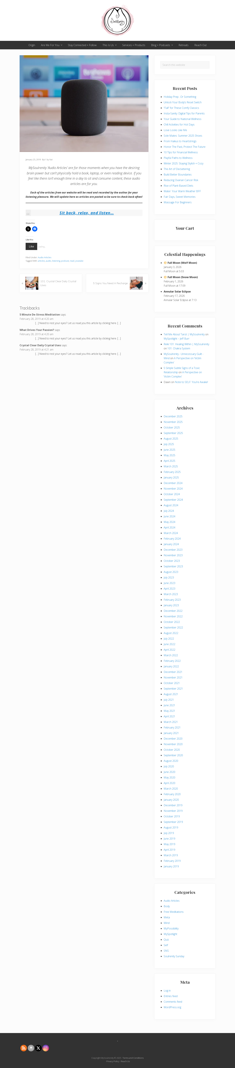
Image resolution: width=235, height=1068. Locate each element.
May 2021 (169, 711)
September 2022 (173, 627)
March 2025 (171, 466)
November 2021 (173, 677)
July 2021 (169, 699)
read (72, 260)
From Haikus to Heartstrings (180, 141)
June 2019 (169, 838)
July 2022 (169, 638)
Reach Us (125, 1061)
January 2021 (171, 733)
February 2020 (172, 794)
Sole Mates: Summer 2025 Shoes (183, 135)
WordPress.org (172, 1007)
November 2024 (173, 488)
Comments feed (173, 1001)
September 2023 (173, 566)
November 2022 (173, 616)
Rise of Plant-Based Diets (178, 185)
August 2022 (171, 633)
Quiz (166, 939)
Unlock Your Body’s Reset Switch (183, 102)
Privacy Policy (112, 1061)
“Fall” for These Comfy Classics (181, 108)
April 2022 (169, 649)
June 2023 (169, 583)
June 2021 (169, 705)
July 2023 (169, 577)
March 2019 (171, 855)
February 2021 (172, 727)
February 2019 (172, 861)
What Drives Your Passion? (37, 330)
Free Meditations (174, 912)
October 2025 (172, 427)
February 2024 (172, 538)
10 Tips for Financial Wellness (181, 152)
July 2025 (169, 444)
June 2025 (169, 449)
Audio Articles (44, 257)
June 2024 (169, 516)
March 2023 (171, 594)
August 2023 (171, 572)
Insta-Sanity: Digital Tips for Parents (184, 113)
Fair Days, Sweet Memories (180, 197)
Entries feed (171, 996)
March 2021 (171, 722)
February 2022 (172, 661)
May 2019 (169, 844)
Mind (167, 923)
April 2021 (169, 716)
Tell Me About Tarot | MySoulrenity (184, 334)
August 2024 (171, 505)
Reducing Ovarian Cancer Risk (181, 180)
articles (41, 260)
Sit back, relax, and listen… (87, 212)
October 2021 (172, 683)
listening (56, 260)
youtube (79, 260)
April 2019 (169, 849)
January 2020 (171, 799)
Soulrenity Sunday (174, 956)
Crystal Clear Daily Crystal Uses (40, 345)
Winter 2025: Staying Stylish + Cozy (183, 163)
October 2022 (172, 622)
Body (167, 906)
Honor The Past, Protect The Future (184, 147)
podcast (65, 260)
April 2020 (169, 783)
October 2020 (172, 749)
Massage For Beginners (178, 202)
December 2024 (173, 483)
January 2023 (171, 605)
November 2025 (173, 422)
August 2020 (171, 761)
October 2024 (172, 494)
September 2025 (173, 433)
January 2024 (171, 544)
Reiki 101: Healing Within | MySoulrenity (186, 344)
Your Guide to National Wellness (182, 119)
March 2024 (171, 533)
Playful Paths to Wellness (178, 158)
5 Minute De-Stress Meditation (40, 314)
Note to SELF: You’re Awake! (191, 382)
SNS (166, 950)
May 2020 (169, 777)
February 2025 (172, 472)
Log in (167, 990)
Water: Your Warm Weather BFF (182, 191)
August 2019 (171, 827)
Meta (167, 917)
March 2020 (171, 788)
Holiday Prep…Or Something (180, 97)
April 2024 (169, 527)
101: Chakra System (178, 348)
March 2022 (171, 655)
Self (166, 945)
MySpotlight (170, 934)
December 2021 (173, 672)
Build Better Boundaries (178, 174)
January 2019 (171, 866)
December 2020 (173, 738)
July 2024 (169, 511)
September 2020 (173, 755)
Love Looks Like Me (175, 130)
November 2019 (173, 811)
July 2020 (169, 766)
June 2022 (169, 644)
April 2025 (169, 461)
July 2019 (169, 833)
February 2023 (172, 599)
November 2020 (173, 744)
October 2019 (172, 816)
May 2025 (169, 455)
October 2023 (172, 561)
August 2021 (171, 694)
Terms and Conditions (133, 1057)
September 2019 (173, 822)
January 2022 (171, 666)
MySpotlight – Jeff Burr (176, 338)
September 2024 (173, 499)
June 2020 (169, 772)
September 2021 (173, 688)
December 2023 (173, 549)
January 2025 (171, 477)
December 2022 (173, 611)
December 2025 (173, 416)
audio (48, 260)
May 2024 (169, 522)
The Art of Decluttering (177, 169)
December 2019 (173, 805)
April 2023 (169, 588)
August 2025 (171, 438)
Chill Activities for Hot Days (179, 124)
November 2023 (173, 555)
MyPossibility (171, 928)
